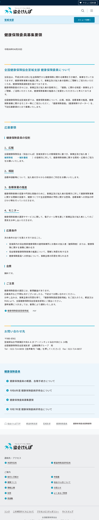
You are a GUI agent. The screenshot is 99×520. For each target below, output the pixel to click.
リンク (7, 511)
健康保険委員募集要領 (22, 399)
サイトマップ (67, 511)
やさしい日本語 (89, 2)
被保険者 (8, 157)
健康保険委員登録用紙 (22, 310)
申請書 (56, 476)
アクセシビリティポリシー (48, 511)
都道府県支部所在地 (62, 462)
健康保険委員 (12, 371)
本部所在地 (12, 462)
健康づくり (12, 482)
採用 (9, 493)
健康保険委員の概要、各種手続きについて (32, 381)
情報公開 (11, 487)
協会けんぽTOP (14, 423)
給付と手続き (13, 476)
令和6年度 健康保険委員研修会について (31, 390)
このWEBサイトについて (23, 511)
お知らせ (57, 487)
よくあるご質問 (60, 493)
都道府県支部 (32, 423)
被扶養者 (23, 157)
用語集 (10, 498)
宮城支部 (9, 19)
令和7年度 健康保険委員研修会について (31, 409)
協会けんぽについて (62, 482)
